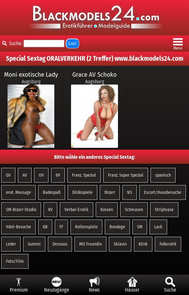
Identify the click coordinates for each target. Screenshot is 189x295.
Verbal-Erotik (76, 209)
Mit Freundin (90, 244)
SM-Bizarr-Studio (21, 209)
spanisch (163, 175)
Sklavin (120, 244)
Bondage (117, 227)
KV (50, 209)
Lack (158, 227)
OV (41, 175)
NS (129, 192)
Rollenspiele (86, 227)
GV (8, 175)
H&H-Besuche (18, 227)
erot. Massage (18, 192)
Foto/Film (15, 261)
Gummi (34, 244)
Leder (11, 244)
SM (139, 227)
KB (45, 227)
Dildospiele (82, 192)
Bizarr (110, 192)
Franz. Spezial (84, 175)
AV (25, 175)
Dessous (60, 244)
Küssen (106, 209)
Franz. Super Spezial (125, 175)
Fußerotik (168, 244)
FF (61, 227)
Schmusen (134, 209)
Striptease (164, 209)
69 (58, 175)
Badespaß (51, 192)
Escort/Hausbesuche (162, 192)
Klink (143, 244)
